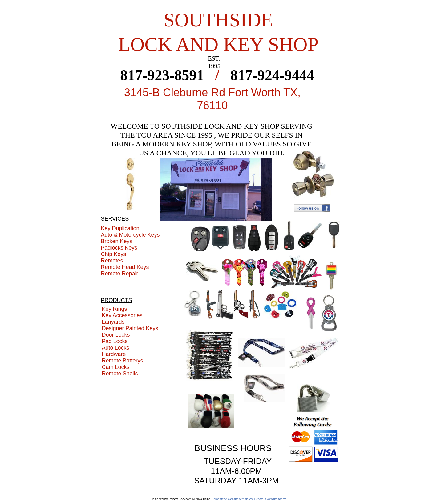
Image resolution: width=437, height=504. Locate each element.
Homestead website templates (232, 499)
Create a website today (270, 499)
